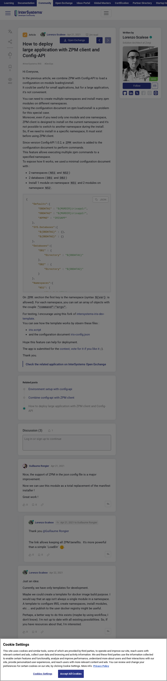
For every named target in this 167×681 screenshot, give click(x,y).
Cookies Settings (42, 676)
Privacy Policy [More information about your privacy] (101, 668)
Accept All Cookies (71, 676)
